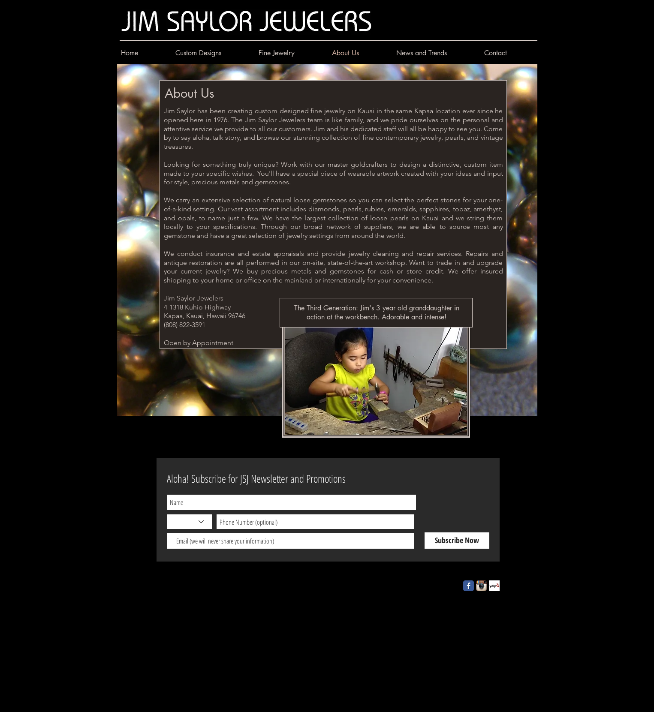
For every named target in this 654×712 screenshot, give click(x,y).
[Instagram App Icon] (481, 585)
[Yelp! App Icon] (494, 585)
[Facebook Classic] (468, 585)
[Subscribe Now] (457, 540)
